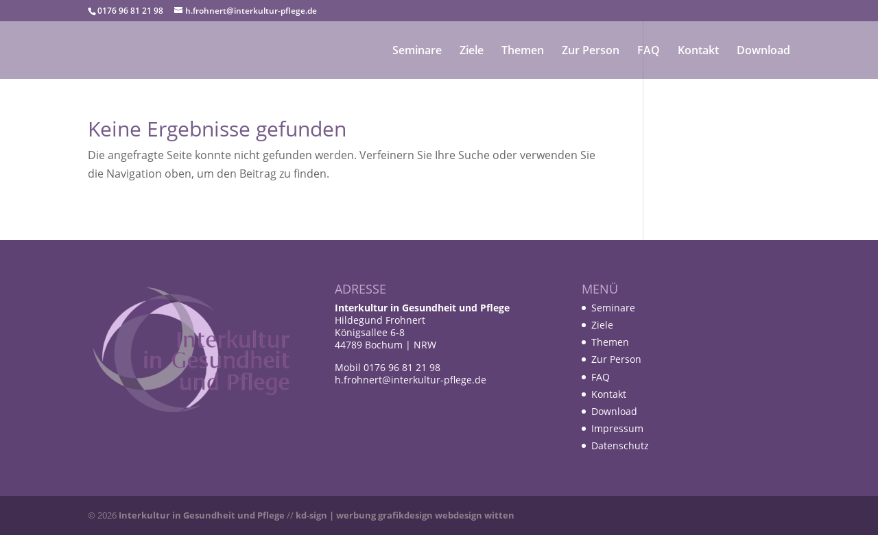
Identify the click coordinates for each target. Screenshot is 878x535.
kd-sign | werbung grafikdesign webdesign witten (405, 515)
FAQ (648, 51)
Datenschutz (620, 445)
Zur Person (590, 51)
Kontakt (698, 51)
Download (763, 51)
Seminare (417, 51)
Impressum (617, 428)
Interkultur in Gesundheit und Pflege (202, 515)
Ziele (472, 51)
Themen (522, 51)
